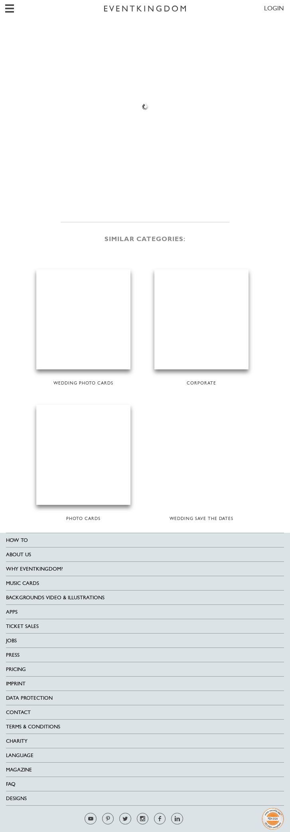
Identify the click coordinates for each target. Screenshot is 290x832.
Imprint (16, 684)
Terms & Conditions (33, 727)
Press (13, 655)
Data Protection (29, 698)
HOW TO (17, 540)
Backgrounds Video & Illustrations (55, 597)
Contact (18, 712)
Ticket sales (22, 626)
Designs (16, 798)
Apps (12, 612)
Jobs (11, 641)
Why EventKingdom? (34, 569)
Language (20, 755)
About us (18, 554)
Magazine (19, 770)
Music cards (22, 583)
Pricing (16, 669)
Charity (17, 741)
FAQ (11, 784)
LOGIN (274, 8)
